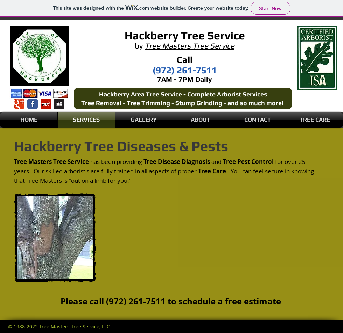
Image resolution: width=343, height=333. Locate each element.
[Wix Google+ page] (19, 104)
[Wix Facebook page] (32, 104)
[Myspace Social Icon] (59, 104)
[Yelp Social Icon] (46, 104)
